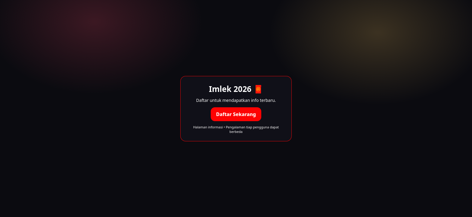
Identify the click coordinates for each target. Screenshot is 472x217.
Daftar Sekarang (236, 114)
